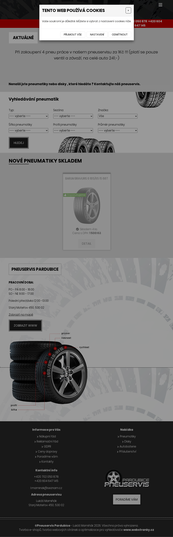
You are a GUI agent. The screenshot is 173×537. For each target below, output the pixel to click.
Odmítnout (120, 34)
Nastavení (97, 34)
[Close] (128, 10)
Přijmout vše (73, 34)
